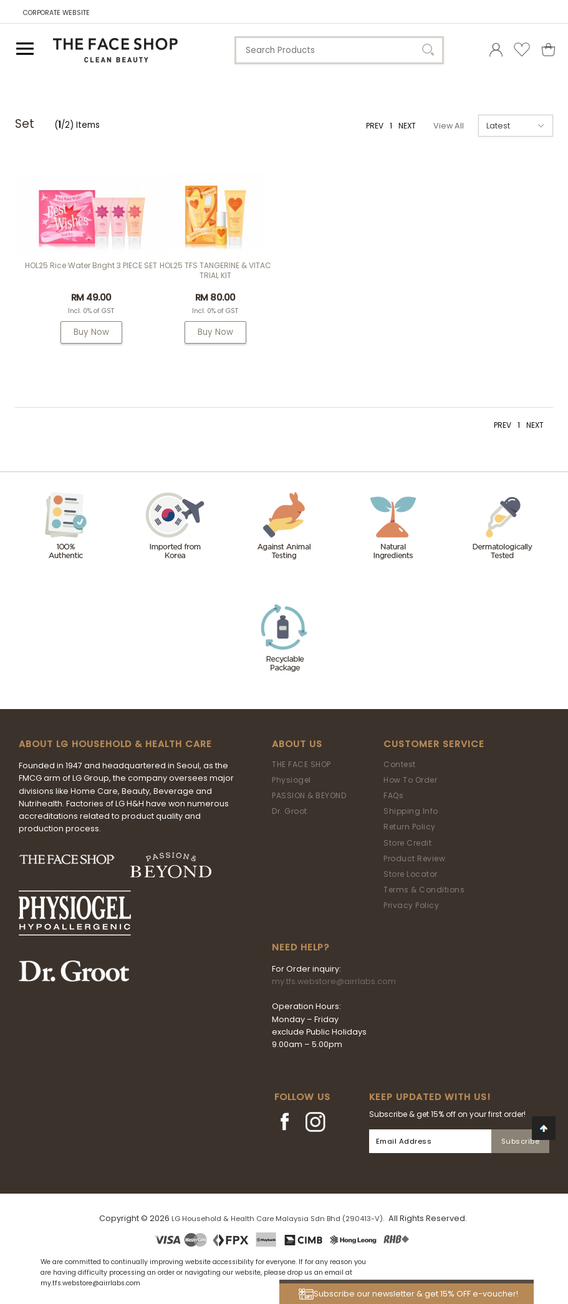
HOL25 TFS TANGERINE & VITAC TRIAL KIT (215, 270)
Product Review (414, 858)
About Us (297, 744)
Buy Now (91, 332)
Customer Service (433, 744)
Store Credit (407, 843)
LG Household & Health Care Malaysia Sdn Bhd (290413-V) (277, 1219)
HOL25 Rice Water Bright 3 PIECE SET (91, 265)
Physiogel (291, 780)
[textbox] (339, 50)
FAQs (393, 795)
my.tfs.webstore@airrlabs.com (334, 981)
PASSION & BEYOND (309, 795)
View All (448, 125)
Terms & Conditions (424, 889)
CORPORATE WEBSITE (56, 12)
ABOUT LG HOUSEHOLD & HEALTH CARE (115, 744)
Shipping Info (410, 811)
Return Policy (409, 826)
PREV (374, 125)
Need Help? (300, 947)
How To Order (410, 780)
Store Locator (410, 874)
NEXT (407, 125)
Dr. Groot (289, 811)
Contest (399, 764)
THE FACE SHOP (301, 764)
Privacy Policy (411, 905)
